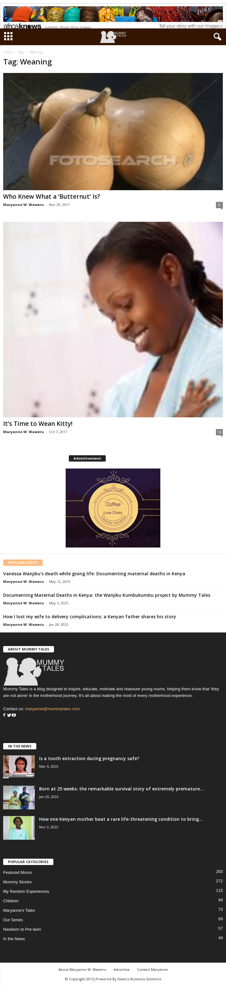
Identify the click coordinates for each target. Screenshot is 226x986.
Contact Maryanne (152, 969)
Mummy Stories (17, 882)
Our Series (13, 919)
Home (7, 52)
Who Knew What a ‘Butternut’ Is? (51, 196)
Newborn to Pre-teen (22, 929)
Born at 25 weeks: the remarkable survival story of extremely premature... (121, 789)
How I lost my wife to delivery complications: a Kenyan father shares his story (89, 617)
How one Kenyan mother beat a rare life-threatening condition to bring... (121, 819)
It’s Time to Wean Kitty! (38, 424)
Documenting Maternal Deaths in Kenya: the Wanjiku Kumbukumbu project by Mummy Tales (106, 595)
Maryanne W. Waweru (23, 204)
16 (219, 432)
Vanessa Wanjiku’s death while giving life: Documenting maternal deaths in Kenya (94, 574)
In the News (14, 938)
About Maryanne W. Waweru (82, 969)
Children (10, 900)
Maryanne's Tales (19, 910)
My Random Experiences (26, 891)
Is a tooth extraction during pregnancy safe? (89, 758)
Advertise (122, 969)
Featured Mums (17, 872)
